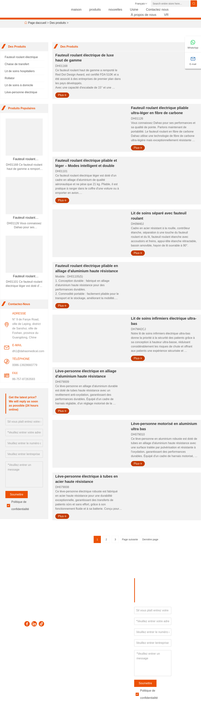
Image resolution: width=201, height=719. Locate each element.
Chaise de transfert (17, 64)
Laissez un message (72, 658)
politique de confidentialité (54, 683)
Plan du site (32, 669)
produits (95, 9)
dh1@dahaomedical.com (28, 351)
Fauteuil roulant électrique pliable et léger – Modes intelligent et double (86, 163)
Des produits (58, 22)
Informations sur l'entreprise (53, 654)
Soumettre (16, 494)
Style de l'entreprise (52, 666)
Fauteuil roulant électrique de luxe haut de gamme (84, 57)
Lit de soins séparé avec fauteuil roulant (158, 215)
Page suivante (130, 539)
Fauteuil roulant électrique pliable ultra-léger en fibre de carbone (159, 110)
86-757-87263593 (23, 379)
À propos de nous (143, 15)
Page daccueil (37, 22)
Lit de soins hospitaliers (20, 71)
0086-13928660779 (24, 365)
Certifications (53, 674)
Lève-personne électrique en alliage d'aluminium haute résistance (85, 373)
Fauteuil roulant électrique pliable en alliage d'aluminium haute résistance (86, 268)
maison (76, 9)
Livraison (31, 646)
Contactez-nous (72, 668)
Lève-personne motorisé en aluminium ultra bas (164, 426)
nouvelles (115, 9)
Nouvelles (31, 663)
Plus (62, 95)
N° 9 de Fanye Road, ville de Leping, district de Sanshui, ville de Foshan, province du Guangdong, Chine (26, 328)
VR (166, 15)
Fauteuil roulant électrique (21, 57)
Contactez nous (157, 9)
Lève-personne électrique (21, 92)
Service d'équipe (30, 654)
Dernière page (150, 539)
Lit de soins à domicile (19, 85)
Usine (134, 9)
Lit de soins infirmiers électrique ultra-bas (163, 321)
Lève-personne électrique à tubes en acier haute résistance (86, 479)
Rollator (10, 78)
